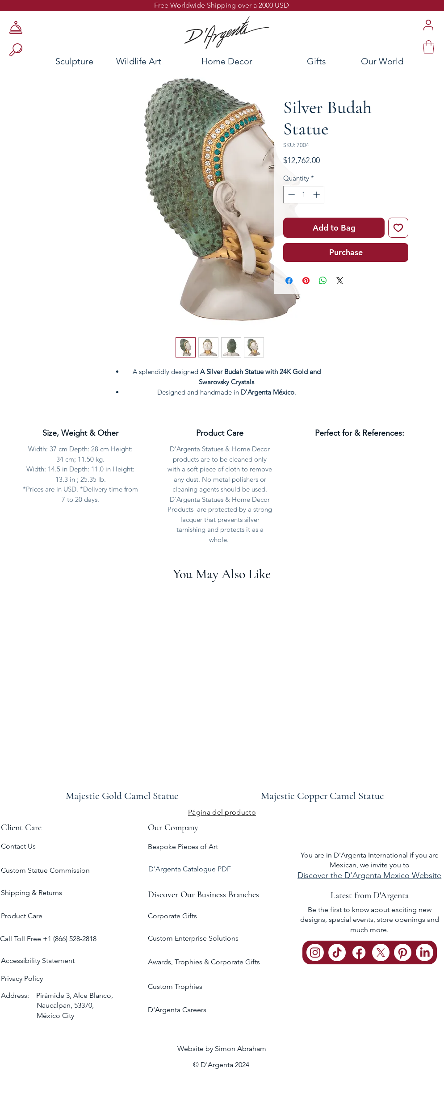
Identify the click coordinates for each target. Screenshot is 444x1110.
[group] (222, 697)
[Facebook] (359, 952)
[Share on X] (340, 280)
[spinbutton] (304, 194)
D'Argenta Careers (177, 1009)
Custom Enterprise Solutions (193, 938)
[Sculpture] (48, 61)
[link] (428, 47)
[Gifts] (316, 61)
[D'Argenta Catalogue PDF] (221, 869)
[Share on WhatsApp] (323, 280)
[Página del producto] (222, 812)
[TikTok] (337, 952)
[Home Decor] (227, 61)
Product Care (21, 916)
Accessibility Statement (38, 960)
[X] (381, 952)
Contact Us (18, 846)
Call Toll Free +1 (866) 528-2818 (48, 938)
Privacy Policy (22, 978)
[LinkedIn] (424, 952)
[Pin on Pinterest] (306, 280)
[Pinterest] (402, 952)
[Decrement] (291, 194)
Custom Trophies (175, 986)
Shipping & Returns (31, 892)
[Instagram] (315, 952)
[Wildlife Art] (138, 61)
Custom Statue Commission (45, 870)
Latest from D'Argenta (370, 895)
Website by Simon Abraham (221, 1048)
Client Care (21, 827)
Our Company (173, 827)
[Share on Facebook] (289, 280)
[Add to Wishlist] (398, 228)
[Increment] (317, 194)
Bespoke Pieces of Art (183, 846)
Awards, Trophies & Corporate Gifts (204, 962)
